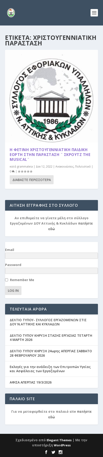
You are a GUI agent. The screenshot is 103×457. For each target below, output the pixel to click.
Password (13, 265)
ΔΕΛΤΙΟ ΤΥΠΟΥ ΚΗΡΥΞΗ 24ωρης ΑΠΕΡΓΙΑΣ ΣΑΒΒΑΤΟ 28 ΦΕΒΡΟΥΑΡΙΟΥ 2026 (51, 353)
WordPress (62, 445)
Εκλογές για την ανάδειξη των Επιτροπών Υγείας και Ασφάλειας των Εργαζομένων (50, 369)
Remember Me (22, 280)
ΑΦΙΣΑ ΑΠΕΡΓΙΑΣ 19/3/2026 (31, 382)
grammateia (25, 166)
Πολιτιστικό (83, 166)
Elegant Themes (59, 440)
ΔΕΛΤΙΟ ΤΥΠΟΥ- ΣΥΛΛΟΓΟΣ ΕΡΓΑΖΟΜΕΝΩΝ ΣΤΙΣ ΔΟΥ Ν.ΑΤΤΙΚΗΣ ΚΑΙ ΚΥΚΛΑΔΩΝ (48, 322)
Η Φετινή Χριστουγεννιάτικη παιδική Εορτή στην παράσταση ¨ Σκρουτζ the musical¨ (50, 154)
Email (9, 250)
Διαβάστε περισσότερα (31, 180)
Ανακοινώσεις (64, 166)
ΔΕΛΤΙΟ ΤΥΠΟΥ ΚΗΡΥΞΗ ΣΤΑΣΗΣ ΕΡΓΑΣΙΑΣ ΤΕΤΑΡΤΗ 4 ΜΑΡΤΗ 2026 (51, 337)
